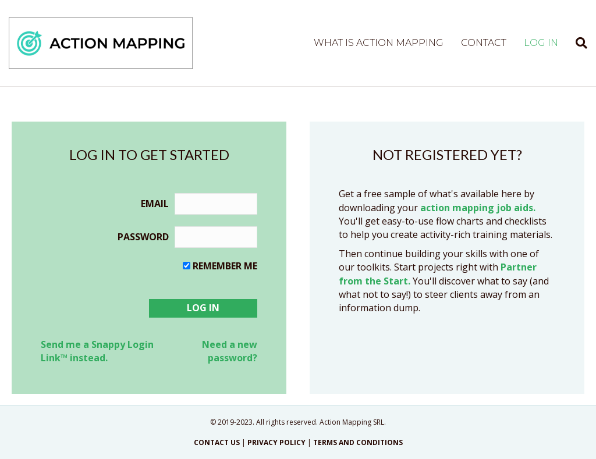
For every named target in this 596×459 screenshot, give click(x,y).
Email (155, 203)
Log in (541, 42)
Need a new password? (229, 351)
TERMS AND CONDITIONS (358, 442)
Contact (483, 42)
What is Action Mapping (379, 42)
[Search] (577, 43)
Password (143, 236)
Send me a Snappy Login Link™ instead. (97, 351)
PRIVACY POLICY (276, 442)
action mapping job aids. (477, 207)
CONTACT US (217, 442)
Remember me (225, 265)
